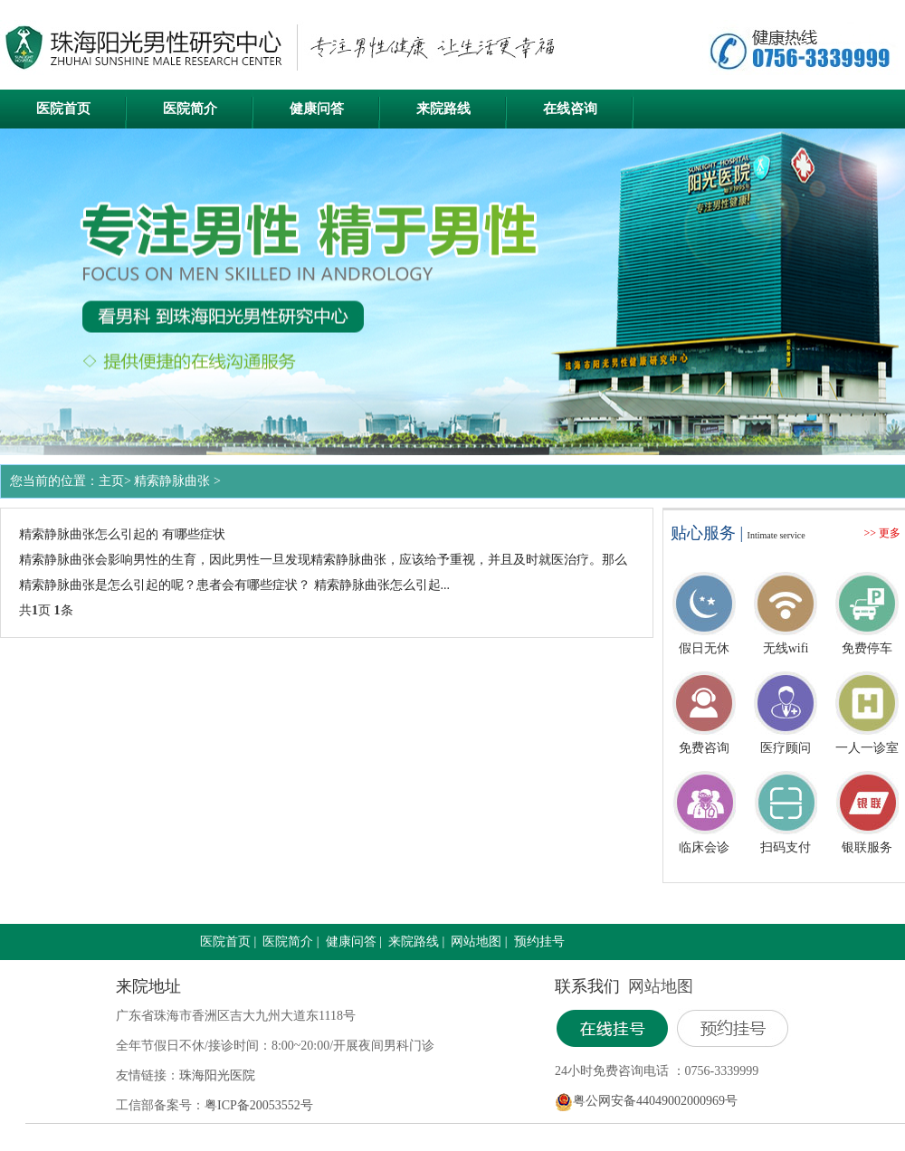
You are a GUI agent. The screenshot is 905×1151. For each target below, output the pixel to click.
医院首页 (63, 108)
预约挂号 (539, 941)
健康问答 (317, 108)
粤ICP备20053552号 (259, 1105)
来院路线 (443, 108)
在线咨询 (570, 108)
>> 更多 (881, 533)
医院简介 (190, 108)
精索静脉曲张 (172, 481)
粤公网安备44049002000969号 (655, 1101)
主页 (111, 481)
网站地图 (476, 941)
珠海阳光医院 (217, 1075)
